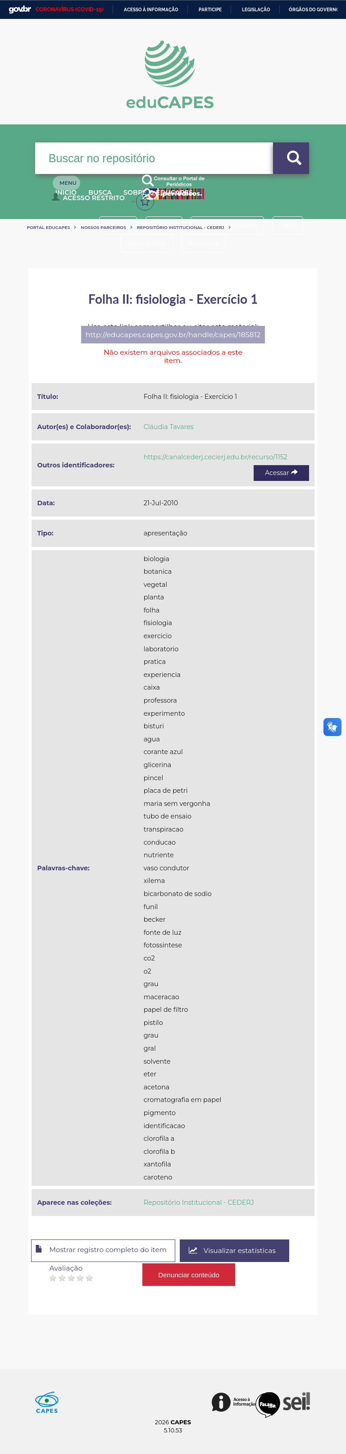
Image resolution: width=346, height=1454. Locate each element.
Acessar (281, 473)
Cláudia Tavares (169, 427)
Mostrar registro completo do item (106, 1251)
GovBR (20, 9)
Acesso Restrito (90, 201)
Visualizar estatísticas (244, 1251)
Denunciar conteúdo (189, 1273)
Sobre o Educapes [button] (181, 197)
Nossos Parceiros (103, 227)
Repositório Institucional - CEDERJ (180, 227)
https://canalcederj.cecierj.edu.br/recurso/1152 (215, 457)
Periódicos (206, 243)
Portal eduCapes (48, 227)
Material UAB (144, 243)
